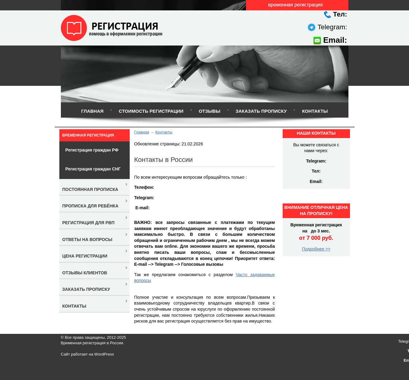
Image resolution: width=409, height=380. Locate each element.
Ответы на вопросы (87, 239)
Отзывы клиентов (84, 272)
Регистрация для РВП (88, 222)
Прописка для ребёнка (90, 205)
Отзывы (209, 111)
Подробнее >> (316, 249)
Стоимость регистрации (151, 111)
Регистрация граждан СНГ (93, 168)
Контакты (315, 111)
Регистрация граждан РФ (92, 150)
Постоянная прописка (90, 189)
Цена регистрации (84, 256)
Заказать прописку (261, 111)
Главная (92, 111)
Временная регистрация (88, 135)
